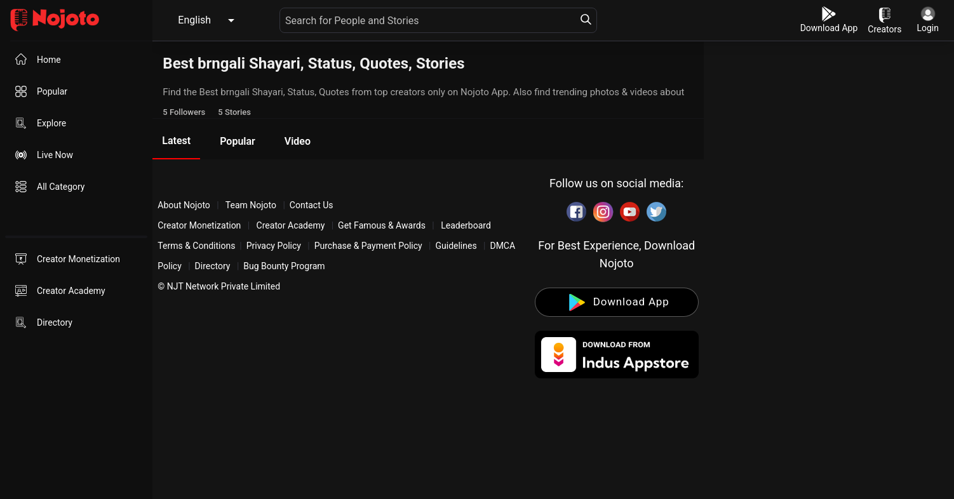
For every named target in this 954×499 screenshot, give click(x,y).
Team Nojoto (251, 205)
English (194, 20)
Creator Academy (290, 225)
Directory (213, 266)
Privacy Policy (273, 246)
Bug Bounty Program (284, 266)
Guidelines (455, 246)
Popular (237, 141)
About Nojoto (185, 205)
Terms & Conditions (196, 246)
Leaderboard (466, 225)
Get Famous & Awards (382, 225)
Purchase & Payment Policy (368, 246)
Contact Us (311, 205)
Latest (176, 141)
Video (298, 141)
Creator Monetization (200, 225)
